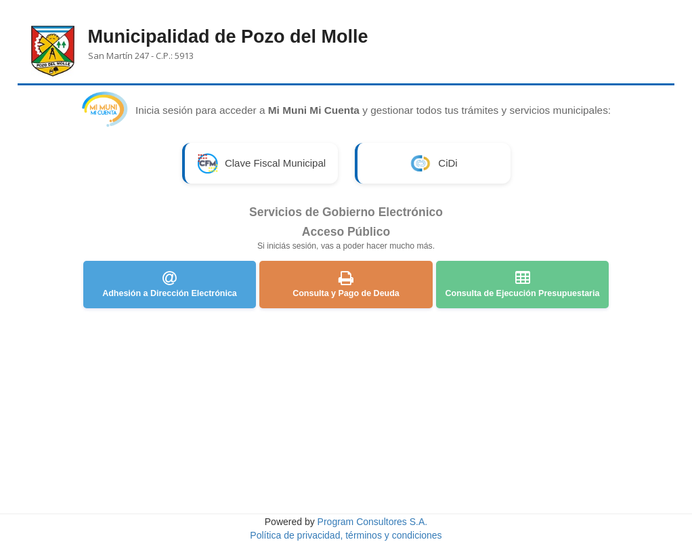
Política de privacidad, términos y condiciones (345, 535)
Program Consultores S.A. (373, 521)
